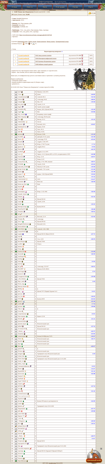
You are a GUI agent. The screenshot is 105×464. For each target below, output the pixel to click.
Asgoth (20, 112)
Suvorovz (20, 453)
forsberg (20, 259)
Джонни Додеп (22, 324)
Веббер (20, 289)
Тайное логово (32, 41)
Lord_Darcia (21, 229)
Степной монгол (22, 393)
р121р (19, 189)
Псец (19, 119)
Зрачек (20, 139)
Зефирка (20, 176)
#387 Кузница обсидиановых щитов (45, 61)
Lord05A (20, 244)
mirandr (20, 141)
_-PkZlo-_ (20, 436)
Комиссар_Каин (22, 184)
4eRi (19, 132)
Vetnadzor (20, 211)
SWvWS (20, 264)
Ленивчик (20, 334)
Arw (19, 388)
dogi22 (20, 107)
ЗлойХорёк (21, 256)
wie (19, 214)
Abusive (20, 99)
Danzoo (20, 149)
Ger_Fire (20, 296)
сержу (19, 201)
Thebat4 (20, 196)
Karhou (20, 171)
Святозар (20, 159)
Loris (19, 154)
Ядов (19, 344)
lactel (19, 92)
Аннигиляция (21, 336)
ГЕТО (22, 20)
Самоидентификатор (23, 366)
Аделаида (45, 30)
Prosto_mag (21, 284)
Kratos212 (20, 274)
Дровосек (20, 147)
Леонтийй (20, 254)
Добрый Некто (22, 426)
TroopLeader (21, 441)
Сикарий (20, 102)
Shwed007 (21, 269)
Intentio (20, 246)
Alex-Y (20, 221)
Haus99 (20, 186)
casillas (20, 304)
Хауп (19, 129)
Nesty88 (20, 199)
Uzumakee (21, 181)
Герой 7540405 (22, 381)
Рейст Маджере (22, 117)
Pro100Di (20, 137)
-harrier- (20, 144)
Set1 (19, 23)
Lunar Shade (21, 413)
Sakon (19, 261)
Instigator (20, 353)
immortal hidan (22, 321)
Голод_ (20, 249)
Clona (19, 456)
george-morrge (22, 169)
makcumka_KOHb (23, 166)
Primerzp (20, 458)
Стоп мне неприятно (23, 448)
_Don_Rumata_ (22, 279)
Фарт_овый (21, 281)
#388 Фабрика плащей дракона (44, 64)
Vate (19, 236)
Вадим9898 (21, 371)
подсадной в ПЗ (22, 443)
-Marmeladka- (21, 122)
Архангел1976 (22, 216)
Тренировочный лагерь (62, 41)
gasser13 (20, 301)
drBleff (20, 326)
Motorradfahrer (22, 226)
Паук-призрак (25, 23)
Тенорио (20, 219)
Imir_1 (20, 291)
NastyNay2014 (22, 209)
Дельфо (20, 401)
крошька (20, 306)
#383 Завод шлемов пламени (43, 55)
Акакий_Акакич (22, 194)
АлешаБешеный (22, 97)
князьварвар (21, 191)
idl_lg (19, 266)
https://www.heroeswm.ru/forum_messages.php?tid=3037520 (35, 35)
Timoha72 (20, 376)
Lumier (20, 403)
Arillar (19, 431)
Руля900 (20, 438)
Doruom (20, 319)
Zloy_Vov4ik (21, 114)
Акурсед (20, 383)
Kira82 (20, 204)
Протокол (15, 36)
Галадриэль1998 (22, 276)
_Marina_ (20, 331)
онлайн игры (52, 463)
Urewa (19, 311)
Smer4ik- (20, 433)
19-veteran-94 (21, 329)
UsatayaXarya (21, 161)
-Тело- (22, 30)
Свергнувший (22, 179)
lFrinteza (20, 351)
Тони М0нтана (22, 461)
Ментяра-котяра (22, 206)
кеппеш (20, 134)
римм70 (20, 348)
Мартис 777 (21, 416)
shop (19, 446)
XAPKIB (22, 27)
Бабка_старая (21, 363)
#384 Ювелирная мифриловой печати (45, 58)
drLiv (19, 423)
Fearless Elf (21, 251)
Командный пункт (22, 41)
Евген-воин (21, 373)
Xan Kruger (21, 271)
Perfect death (21, 358)
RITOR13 (20, 386)
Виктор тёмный (22, 286)
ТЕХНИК (20, 164)
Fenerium (20, 157)
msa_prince (22, 25)
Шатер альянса (51, 41)
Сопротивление (22, 314)
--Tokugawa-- (21, 421)
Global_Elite (21, 356)
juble (30, 23)
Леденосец (21, 398)
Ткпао (19, 338)
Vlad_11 (20, 309)
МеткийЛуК (21, 428)
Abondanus (21, 109)
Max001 (20, 341)
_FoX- (19, 418)
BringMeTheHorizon (22, 18)
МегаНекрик (21, 241)
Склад (14, 49)
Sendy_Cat (21, 361)
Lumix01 (20, 124)
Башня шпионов (41, 41)
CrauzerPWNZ (22, 231)
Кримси (20, 406)
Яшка (40, 30)
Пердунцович (21, 408)
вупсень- (20, 294)
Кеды (19, 391)
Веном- (20, 368)
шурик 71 (20, 174)
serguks (20, 234)
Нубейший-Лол (22, 127)
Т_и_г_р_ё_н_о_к (23, 396)
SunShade (20, 378)
